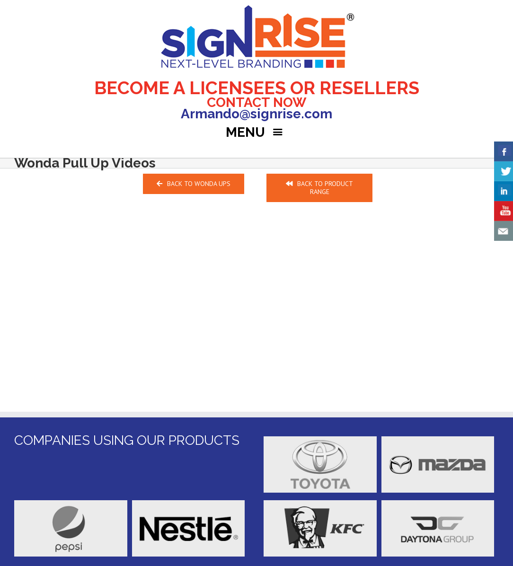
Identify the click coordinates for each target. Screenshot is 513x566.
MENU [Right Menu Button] (256, 132)
